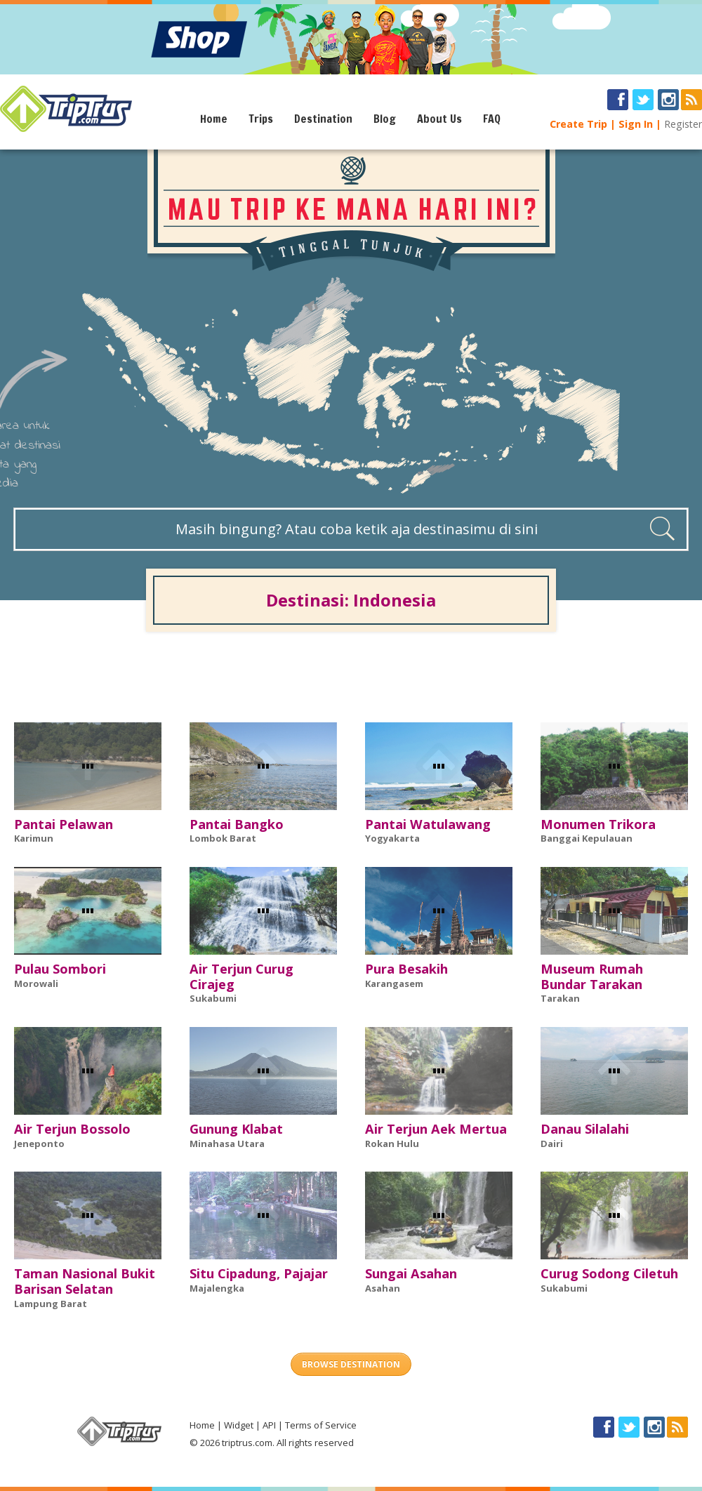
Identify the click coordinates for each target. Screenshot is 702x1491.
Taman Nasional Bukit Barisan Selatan (84, 1281)
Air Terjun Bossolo (72, 1128)
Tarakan (560, 998)
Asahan (382, 1288)
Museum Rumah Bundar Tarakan (592, 976)
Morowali (36, 983)
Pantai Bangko (237, 824)
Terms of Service (321, 1425)
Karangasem (394, 983)
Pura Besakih (406, 968)
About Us (439, 118)
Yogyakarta (392, 838)
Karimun (33, 838)
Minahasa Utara (227, 1143)
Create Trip (578, 124)
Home (213, 118)
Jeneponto (39, 1143)
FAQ (492, 118)
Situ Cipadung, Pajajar (259, 1273)
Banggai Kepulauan (587, 838)
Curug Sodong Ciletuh (609, 1273)
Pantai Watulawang (428, 824)
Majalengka (217, 1288)
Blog (384, 118)
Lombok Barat (223, 838)
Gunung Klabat (236, 1128)
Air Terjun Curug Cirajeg (241, 976)
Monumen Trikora (598, 824)
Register (683, 124)
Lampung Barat (50, 1303)
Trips (261, 118)
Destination (323, 118)
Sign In (635, 124)
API (269, 1425)
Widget (238, 1425)
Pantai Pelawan (63, 824)
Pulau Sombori (60, 968)
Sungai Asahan (411, 1273)
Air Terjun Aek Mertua (436, 1128)
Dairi (552, 1143)
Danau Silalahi (585, 1128)
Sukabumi (213, 998)
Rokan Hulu (392, 1143)
